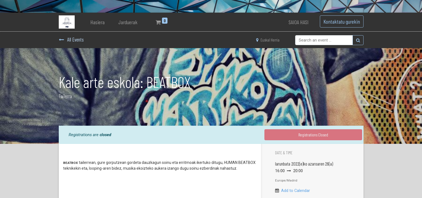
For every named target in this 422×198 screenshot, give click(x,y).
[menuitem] (97, 22)
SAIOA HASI (299, 22)
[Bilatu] (358, 40)
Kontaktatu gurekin (341, 21)
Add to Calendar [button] (295, 190)
